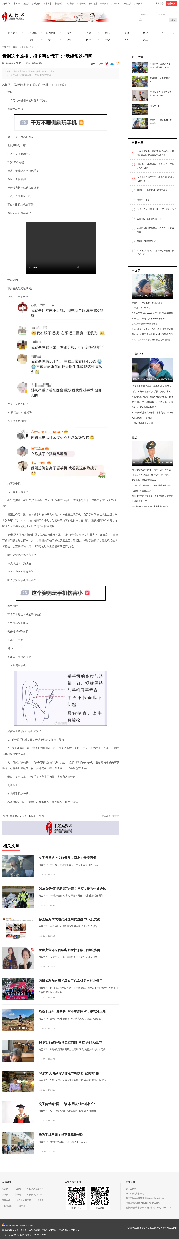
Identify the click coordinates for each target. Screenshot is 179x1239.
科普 (164, 33)
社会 (88, 33)
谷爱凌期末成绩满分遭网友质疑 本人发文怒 (69, 919)
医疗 (88, 40)
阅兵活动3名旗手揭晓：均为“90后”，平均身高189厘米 (155, 166)
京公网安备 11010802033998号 (18, 1225)
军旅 (126, 33)
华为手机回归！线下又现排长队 (61, 1135)
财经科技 (115, 3)
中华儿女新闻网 (24, 1200)
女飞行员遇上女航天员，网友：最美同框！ (69, 858)
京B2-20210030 (49, 1230)
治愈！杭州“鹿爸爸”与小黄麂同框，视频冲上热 (72, 1011)
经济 (107, 33)
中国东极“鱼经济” (139, 501)
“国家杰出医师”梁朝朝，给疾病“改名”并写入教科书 (155, 179)
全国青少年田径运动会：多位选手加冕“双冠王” (155, 230)
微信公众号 (76, 1208)
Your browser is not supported (61, 248)
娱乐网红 (104, 3)
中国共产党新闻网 (35, 1189)
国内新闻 (50, 33)
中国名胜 (127, 3)
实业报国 (36, 3)
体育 (145, 33)
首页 (15, 47)
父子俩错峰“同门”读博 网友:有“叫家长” (67, 1104)
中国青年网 (7, 1206)
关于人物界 (131, 1189)
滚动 (69, 33)
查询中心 (160, 3)
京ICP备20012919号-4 (69, 1230)
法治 (50, 40)
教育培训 (93, 3)
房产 (126, 40)
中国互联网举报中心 (135, 1193)
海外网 (5, 1189)
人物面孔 (138, 3)
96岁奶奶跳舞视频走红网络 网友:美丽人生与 (70, 1042)
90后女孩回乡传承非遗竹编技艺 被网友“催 (69, 1073)
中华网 (18, 1194)
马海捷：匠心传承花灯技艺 (144, 407)
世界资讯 (32, 33)
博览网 (22, 1206)
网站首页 (13, 33)
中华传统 (81, 3)
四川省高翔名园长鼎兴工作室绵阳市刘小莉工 (71, 981)
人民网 (40, 1200)
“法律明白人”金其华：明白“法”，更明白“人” (156, 209)
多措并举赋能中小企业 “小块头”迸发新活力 (151, 506)
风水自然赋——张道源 (142, 418)
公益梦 (26, 3)
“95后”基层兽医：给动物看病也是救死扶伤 (151, 339)
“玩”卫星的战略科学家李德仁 (144, 324)
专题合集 (171, 3)
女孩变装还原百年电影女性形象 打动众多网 (69, 950)
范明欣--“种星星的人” (146, 241)
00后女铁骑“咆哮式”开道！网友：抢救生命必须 (72, 888)
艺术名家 (48, 3)
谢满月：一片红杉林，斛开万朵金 (152, 190)
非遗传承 (59, 3)
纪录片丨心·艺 (143, 200)
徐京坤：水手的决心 (141, 308)
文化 (32, 40)
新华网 (5, 1194)
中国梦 (17, 3)
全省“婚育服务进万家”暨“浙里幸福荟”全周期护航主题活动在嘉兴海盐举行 (155, 153)
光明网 (18, 1189)
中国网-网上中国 (34, 1194)
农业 (69, 40)
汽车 (145, 40)
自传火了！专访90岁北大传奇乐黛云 (148, 318)
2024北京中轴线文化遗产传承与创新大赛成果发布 (155, 252)
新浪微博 (100, 1208)
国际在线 (6, 1200)
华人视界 (70, 3)
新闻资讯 (6, 3)
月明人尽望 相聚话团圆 (142, 423)
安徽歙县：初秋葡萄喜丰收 (149, 218)
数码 (107, 40)
